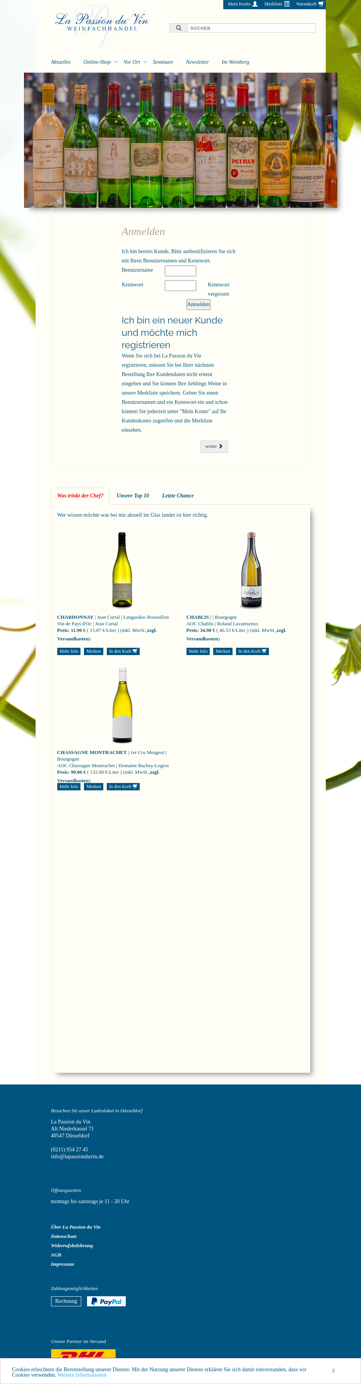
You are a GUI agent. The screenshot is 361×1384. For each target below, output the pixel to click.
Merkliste (273, 4)
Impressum (62, 1264)
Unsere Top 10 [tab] (132, 496)
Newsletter (197, 62)
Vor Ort (132, 62)
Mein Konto (239, 4)
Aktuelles (61, 62)
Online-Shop (97, 62)
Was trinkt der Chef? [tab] (80, 496)
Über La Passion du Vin (76, 1227)
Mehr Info (69, 651)
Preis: (63, 630)
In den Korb (123, 651)
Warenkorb (306, 4)
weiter (214, 446)
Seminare (163, 62)
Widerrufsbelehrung (72, 1245)
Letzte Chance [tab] (178, 496)
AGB (56, 1255)
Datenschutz (64, 1236)
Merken (93, 651)
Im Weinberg (235, 62)
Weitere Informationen (82, 1378)
